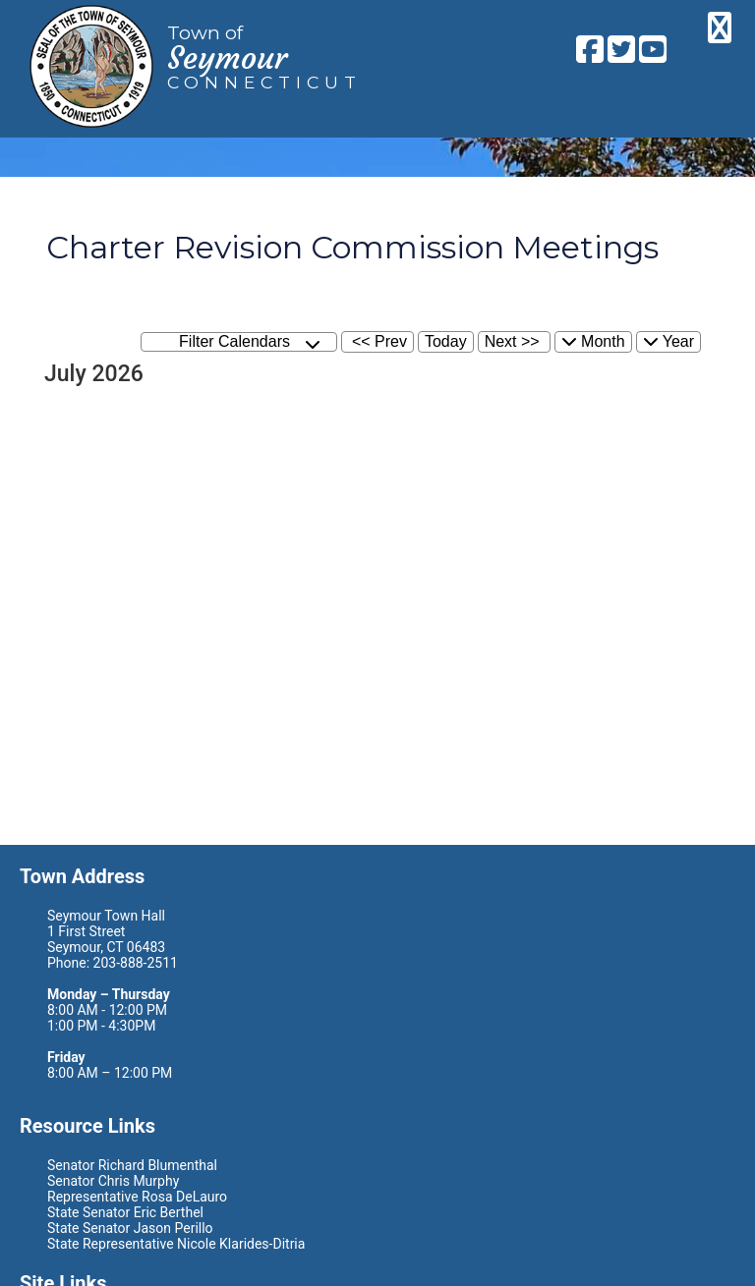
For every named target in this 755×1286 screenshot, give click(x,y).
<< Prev (379, 341)
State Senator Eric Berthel (125, 1212)
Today (446, 341)
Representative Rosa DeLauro (137, 1196)
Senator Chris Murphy (113, 1181)
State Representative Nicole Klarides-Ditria (176, 1244)
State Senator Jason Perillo (130, 1228)
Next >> (512, 341)
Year (668, 341)
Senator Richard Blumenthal (132, 1165)
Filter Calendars (249, 342)
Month (593, 341)
